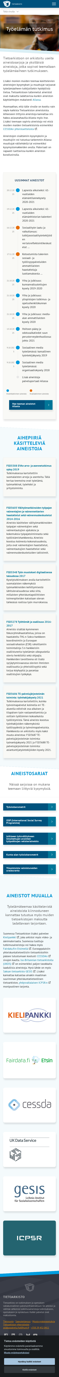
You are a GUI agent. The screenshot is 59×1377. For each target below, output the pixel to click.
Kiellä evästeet (29, 1369)
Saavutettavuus (23, 1321)
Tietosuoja (8, 1321)
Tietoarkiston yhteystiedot (16, 1324)
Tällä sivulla (9, 11)
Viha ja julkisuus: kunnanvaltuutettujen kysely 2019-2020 (34, 284)
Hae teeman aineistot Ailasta (23, 405)
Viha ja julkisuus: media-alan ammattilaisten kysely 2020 (36, 318)
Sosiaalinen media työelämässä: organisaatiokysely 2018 (36, 366)
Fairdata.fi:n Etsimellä (17, 948)
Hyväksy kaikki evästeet (29, 1361)
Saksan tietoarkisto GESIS (19, 971)
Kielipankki (11, 937)
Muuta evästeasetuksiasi (16, 1352)
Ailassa (37, 99)
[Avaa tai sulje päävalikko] (54, 4)
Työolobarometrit (15, 806)
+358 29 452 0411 (40, 1327)
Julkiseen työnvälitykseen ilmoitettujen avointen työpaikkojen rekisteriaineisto (22, 839)
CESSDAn (44, 956)
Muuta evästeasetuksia (43, 1321)
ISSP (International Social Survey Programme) (24, 821)
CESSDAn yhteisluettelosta (20, 129)
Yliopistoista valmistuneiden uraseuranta (21, 869)
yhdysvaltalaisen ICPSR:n (35, 982)
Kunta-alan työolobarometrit (22, 854)
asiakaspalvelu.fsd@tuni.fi (16, 1327)
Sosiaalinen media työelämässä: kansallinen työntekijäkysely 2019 (36, 351)
